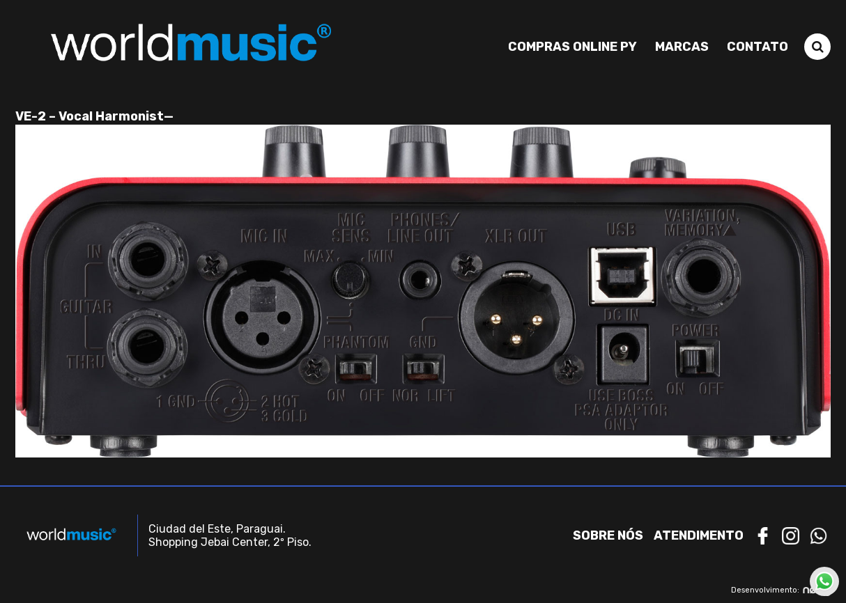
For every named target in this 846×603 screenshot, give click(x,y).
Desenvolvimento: (781, 590)
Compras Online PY (572, 46)
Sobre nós (608, 535)
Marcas (682, 46)
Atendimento (699, 535)
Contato (757, 46)
